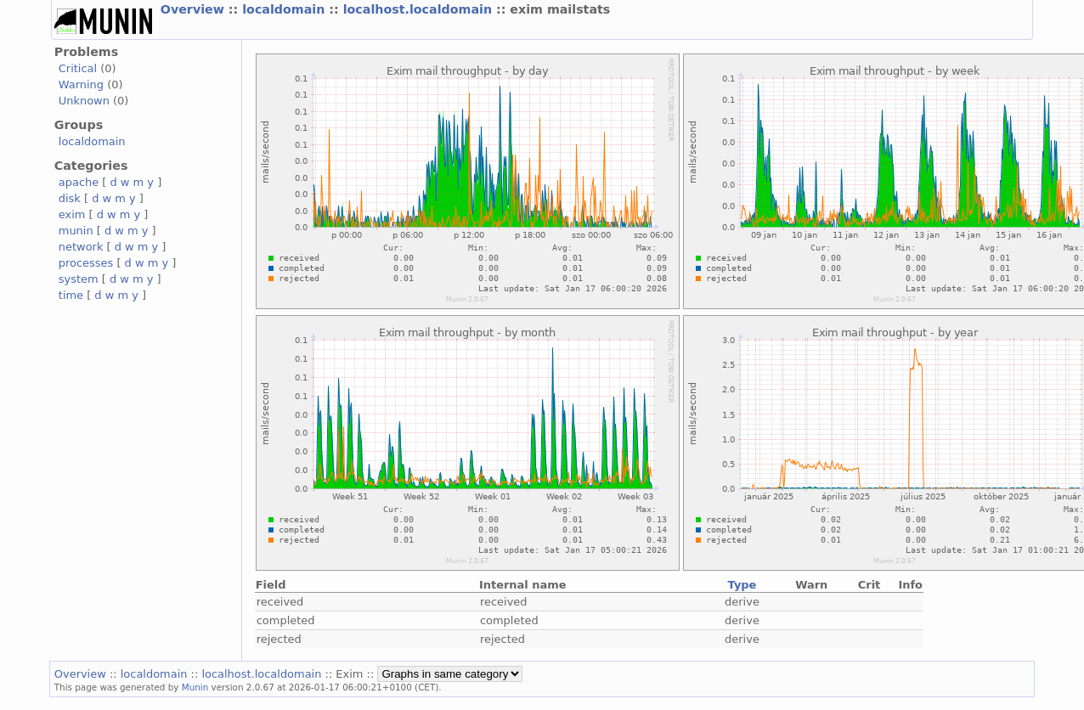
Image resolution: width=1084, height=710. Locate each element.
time (71, 295)
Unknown (84, 100)
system (79, 279)
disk (70, 198)
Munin (195, 687)
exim (72, 214)
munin (76, 230)
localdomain (285, 9)
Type (742, 584)
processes (86, 262)
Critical (78, 68)
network (81, 246)
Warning (81, 84)
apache (79, 182)
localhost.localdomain (419, 9)
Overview (195, 9)
